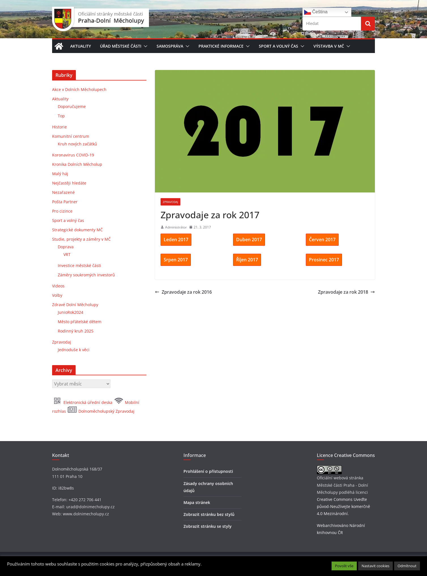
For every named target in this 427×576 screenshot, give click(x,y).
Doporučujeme (72, 106)
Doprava (66, 246)
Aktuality (80, 46)
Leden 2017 (176, 239)
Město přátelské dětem (79, 321)
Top (61, 115)
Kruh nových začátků (77, 144)
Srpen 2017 (176, 260)
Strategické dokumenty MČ (77, 229)
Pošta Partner (65, 201)
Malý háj (60, 173)
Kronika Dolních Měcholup (77, 164)
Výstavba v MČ (328, 46)
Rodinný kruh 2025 (75, 331)
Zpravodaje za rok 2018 (346, 292)
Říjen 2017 (247, 260)
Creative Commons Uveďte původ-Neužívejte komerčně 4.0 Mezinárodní (343, 506)
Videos (58, 286)
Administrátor (176, 227)
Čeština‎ (316, 12)
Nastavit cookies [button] (375, 565)
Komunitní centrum (70, 136)
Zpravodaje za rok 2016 (183, 292)
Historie (59, 127)
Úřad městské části (120, 46)
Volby (57, 295)
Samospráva (170, 46)
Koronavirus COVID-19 (73, 155)
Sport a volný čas (278, 46)
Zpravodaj (170, 202)
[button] (144, 46)
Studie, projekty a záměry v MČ (81, 239)
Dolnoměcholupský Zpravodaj (100, 411)
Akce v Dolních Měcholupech (79, 89)
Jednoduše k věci (73, 349)
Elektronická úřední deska (83, 402)
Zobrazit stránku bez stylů (208, 514)
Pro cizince (62, 211)
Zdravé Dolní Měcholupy (75, 304)
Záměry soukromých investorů (86, 275)
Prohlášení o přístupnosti (208, 471)
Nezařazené (63, 192)
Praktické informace (221, 46)
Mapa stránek (196, 502)
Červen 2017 (322, 239)
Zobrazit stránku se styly (207, 526)
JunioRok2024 (70, 312)
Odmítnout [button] (407, 565)
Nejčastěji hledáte (69, 183)
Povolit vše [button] (344, 565)
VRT (67, 254)
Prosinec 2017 (324, 260)
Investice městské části (79, 265)
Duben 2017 (249, 239)
